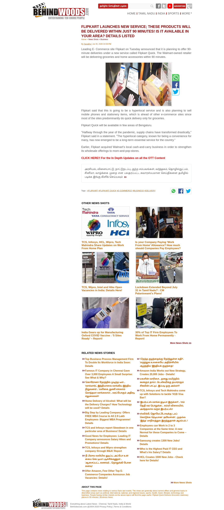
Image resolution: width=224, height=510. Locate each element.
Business (104, 39)
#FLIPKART (92, 190)
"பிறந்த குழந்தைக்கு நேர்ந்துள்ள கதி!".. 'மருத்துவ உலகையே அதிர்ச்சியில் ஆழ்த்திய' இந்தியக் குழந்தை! (162, 362)
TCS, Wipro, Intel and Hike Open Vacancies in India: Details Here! (102, 289)
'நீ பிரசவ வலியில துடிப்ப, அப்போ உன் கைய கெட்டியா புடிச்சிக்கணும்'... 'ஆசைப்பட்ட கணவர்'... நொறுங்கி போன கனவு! (108, 461)
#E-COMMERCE (124, 190)
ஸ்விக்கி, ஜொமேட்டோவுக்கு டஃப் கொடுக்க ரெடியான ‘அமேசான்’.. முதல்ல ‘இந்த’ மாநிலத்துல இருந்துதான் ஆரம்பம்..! (163, 417)
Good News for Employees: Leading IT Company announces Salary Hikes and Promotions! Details (108, 439)
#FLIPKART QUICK (107, 190)
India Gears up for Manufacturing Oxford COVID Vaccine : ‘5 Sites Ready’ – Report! (102, 335)
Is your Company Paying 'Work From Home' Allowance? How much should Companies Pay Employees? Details (158, 247)
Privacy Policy (106, 507)
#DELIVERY (149, 190)
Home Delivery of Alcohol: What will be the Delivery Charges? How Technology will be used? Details (108, 404)
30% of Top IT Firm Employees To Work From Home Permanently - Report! (156, 335)
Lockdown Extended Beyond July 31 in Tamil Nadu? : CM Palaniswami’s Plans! (156, 290)
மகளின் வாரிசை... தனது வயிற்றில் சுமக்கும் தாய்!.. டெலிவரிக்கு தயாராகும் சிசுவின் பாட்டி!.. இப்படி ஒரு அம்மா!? (162, 382)
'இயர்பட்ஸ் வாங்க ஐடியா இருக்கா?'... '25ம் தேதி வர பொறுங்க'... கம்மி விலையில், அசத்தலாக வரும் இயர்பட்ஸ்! (162, 405)
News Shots (93, 39)
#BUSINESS (138, 190)
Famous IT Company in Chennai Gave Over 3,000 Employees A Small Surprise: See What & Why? (109, 374)
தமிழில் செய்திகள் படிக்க (113, 6)
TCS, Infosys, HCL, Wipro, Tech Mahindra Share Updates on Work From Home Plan (103, 245)
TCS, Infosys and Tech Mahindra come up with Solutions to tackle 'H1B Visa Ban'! (162, 394)
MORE (186, 13)
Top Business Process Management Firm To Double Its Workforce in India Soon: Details (109, 362)
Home (83, 39)
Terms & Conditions (122, 507)
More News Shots (179, 343)
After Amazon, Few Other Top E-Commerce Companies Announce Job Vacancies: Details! (107, 474)
